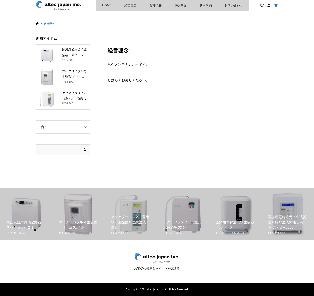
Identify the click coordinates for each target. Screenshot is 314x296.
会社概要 (155, 5)
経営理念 (130, 5)
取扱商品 (180, 5)
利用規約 (206, 5)
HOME (106, 5)
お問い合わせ (234, 5)
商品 (44, 127)
